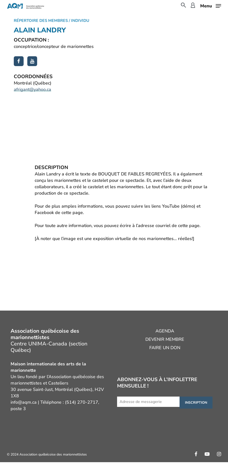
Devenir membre (164, 339)
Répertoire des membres (41, 20)
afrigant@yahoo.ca (32, 89)
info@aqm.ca (24, 402)
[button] (210, 5)
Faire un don (164, 348)
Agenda (164, 331)
